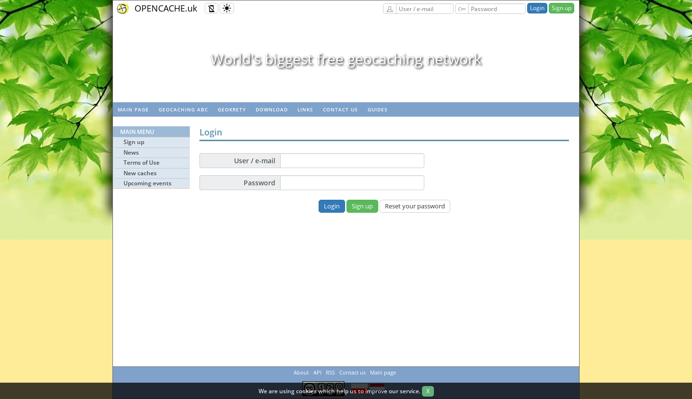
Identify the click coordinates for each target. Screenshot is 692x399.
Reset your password (415, 206)
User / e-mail (254, 160)
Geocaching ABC (183, 109)
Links (305, 109)
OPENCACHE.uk (166, 8)
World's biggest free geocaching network (346, 59)
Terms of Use (142, 162)
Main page (133, 109)
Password (259, 182)
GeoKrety (232, 109)
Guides (378, 109)
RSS (330, 372)
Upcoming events (148, 183)
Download (272, 109)
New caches (140, 173)
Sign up (561, 8)
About (301, 372)
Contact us (340, 109)
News (131, 152)
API (317, 372)
